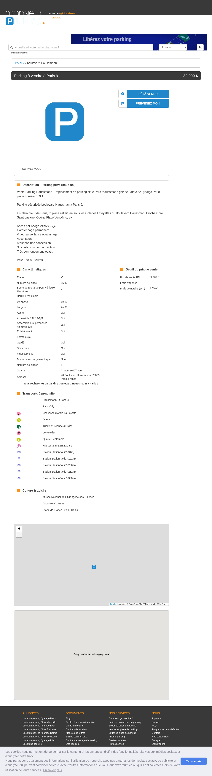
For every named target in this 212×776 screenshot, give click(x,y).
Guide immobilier (75, 725)
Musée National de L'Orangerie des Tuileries (68, 496)
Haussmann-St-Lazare (56, 399)
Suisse (202, 29)
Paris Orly (48, 406)
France (182, 29)
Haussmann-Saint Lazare (57, 445)
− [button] (19, 534)
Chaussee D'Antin (71, 370)
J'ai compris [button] (193, 761)
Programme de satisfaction (166, 729)
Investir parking (117, 736)
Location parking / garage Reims (40, 732)
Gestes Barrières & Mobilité (80, 722)
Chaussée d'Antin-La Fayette (59, 412)
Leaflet (113, 604)
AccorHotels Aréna (53, 503)
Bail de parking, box (76, 736)
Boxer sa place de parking (122, 725)
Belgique (192, 29)
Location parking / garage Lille (38, 740)
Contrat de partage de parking (81, 740)
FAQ (154, 725)
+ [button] (19, 529)
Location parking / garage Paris (39, 718)
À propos (156, 718)
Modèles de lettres (75, 732)
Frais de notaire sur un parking (125, 722)
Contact (156, 732)
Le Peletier (49, 432)
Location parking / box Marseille (39, 722)
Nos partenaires (160, 736)
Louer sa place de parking (122, 732)
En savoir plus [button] (52, 770)
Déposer (172, 29)
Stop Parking (158, 743)
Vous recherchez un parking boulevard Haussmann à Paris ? (60, 383)
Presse (155, 722)
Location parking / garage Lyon (39, 725)
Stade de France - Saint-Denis (60, 510)
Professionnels (145, 29)
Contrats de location (76, 729)
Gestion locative (117, 740)
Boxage (156, 740)
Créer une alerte (19, 53)
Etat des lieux (73, 743)
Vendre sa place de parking (123, 729)
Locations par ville (32, 743)
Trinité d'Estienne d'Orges (58, 426)
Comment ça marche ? (121, 718)
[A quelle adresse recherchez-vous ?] (81, 47)
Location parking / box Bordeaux (40, 736)
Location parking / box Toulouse (39, 729)
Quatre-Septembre (53, 439)
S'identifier (160, 29)
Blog (68, 718)
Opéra (46, 419)
